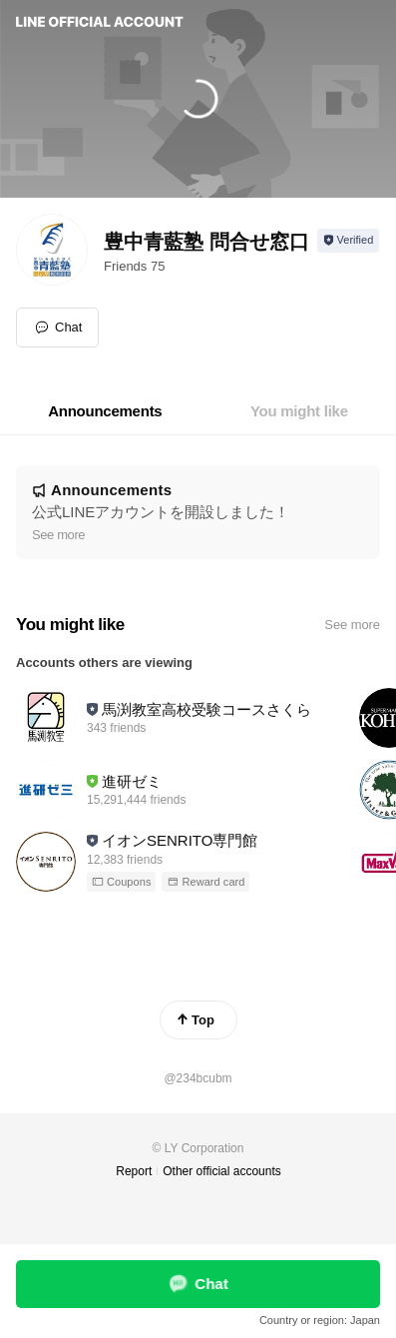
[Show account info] (348, 241)
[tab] (105, 411)
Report (134, 1171)
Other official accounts (222, 1171)
